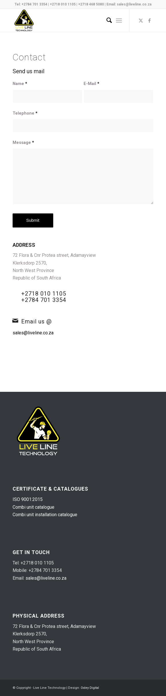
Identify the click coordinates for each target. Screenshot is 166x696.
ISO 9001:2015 (28, 499)
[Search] (106, 20)
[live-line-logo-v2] (69, 20)
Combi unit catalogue (33, 507)
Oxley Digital (90, 688)
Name (20, 83)
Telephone (25, 113)
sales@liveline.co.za (134, 4)
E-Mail (91, 83)
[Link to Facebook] (149, 20)
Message (23, 142)
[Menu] (119, 20)
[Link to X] (141, 20)
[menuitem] (106, 20)
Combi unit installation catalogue (45, 514)
